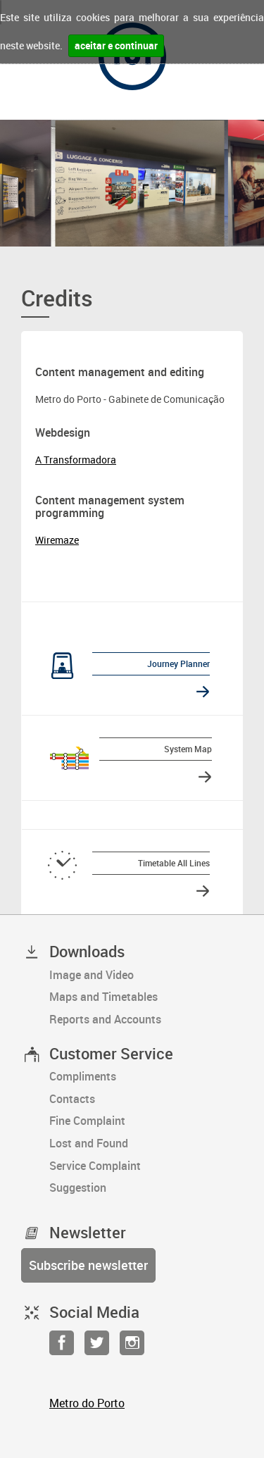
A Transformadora (75, 459)
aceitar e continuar (116, 45)
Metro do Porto (87, 1403)
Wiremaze (57, 540)
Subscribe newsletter (88, 1265)
